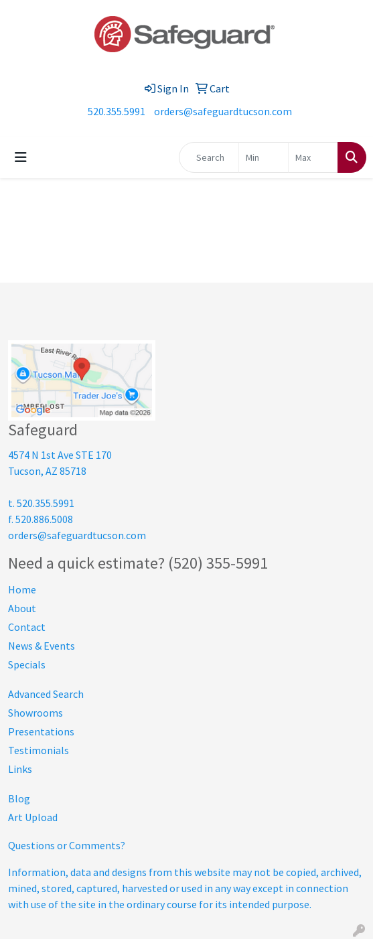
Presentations (41, 731)
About (22, 608)
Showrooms (35, 712)
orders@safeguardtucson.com (223, 111)
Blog (19, 798)
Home (22, 589)
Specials (27, 664)
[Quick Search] (209, 157)
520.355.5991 (116, 111)
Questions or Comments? (66, 845)
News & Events (41, 645)
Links (20, 769)
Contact (27, 627)
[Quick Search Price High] (313, 157)
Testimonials (38, 750)
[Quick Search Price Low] (263, 157)
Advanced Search (46, 694)
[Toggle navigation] (21, 157)
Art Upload (33, 817)
